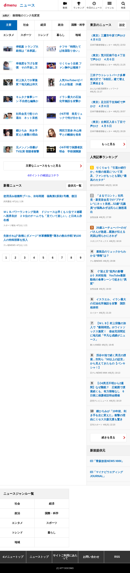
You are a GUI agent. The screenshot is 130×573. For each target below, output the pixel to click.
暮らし (61, 35)
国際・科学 (78, 24)
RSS (117, 556)
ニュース (27, 5)
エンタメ (8, 35)
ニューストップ (39, 556)
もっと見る (108, 144)
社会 (26, 24)
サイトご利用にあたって (65, 557)
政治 (60, 24)
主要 (8, 24)
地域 (78, 35)
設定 (122, 25)
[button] (109, 5)
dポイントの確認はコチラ (43, 175)
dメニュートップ (13, 556)
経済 (43, 24)
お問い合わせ (91, 556)
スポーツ (25, 35)
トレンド (43, 35)
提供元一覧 (74, 185)
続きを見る (108, 437)
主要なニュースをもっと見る (43, 165)
